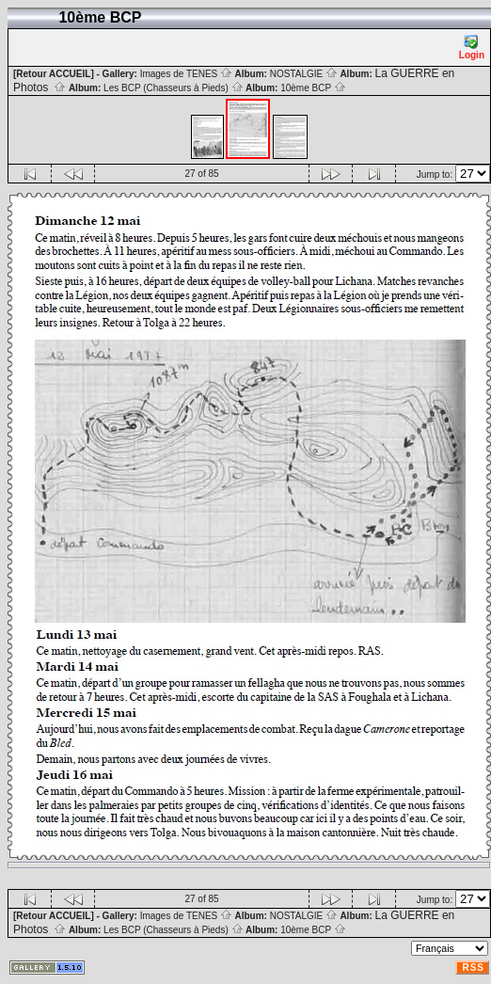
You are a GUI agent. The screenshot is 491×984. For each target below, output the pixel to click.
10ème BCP (313, 88)
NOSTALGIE (304, 74)
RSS (473, 967)
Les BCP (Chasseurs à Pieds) (173, 88)
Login (471, 47)
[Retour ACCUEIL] (53, 74)
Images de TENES (186, 74)
